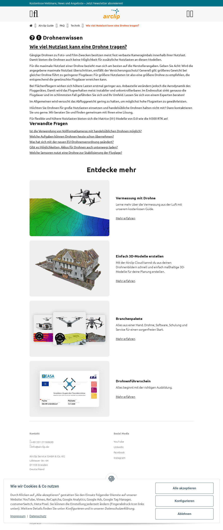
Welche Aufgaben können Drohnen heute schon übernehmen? (72, 136)
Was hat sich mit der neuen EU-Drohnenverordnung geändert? (72, 142)
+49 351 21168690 (42, 442)
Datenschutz (38, 516)
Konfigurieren (184, 501)
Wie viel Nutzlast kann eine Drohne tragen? (78, 47)
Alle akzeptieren (184, 488)
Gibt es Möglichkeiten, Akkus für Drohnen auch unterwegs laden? (74, 147)
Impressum (18, 516)
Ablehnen (184, 514)
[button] (188, 14)
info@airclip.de (40, 446)
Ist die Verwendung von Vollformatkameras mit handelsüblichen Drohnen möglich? (86, 131)
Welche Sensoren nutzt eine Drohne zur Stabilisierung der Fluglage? (76, 152)
